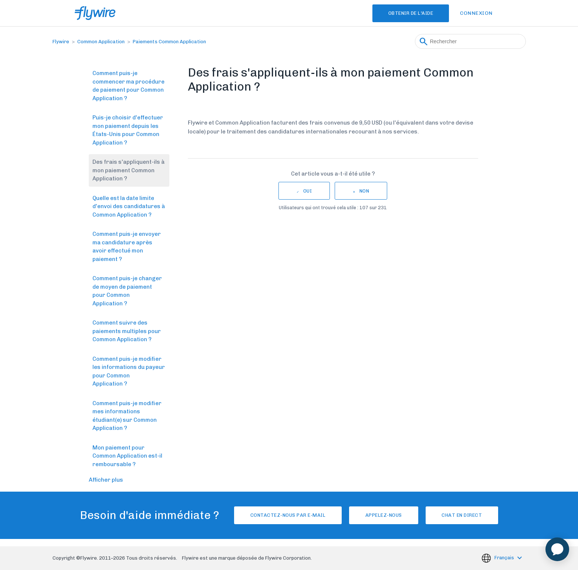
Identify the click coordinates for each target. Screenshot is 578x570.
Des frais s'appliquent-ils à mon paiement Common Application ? (128, 170)
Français (504, 557)
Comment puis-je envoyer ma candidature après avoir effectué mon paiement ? (126, 246)
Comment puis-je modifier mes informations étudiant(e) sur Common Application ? (127, 416)
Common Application (101, 41)
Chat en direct (465, 515)
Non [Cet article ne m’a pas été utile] (364, 191)
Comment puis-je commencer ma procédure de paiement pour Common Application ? (128, 86)
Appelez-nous (383, 515)
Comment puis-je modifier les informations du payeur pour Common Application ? (128, 371)
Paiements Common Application (169, 41)
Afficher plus (106, 479)
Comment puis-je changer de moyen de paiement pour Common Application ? (127, 291)
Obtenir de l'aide (409, 13)
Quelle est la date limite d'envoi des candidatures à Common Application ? (128, 206)
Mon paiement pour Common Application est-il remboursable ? (127, 456)
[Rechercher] (470, 41)
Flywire (61, 41)
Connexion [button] (476, 13)
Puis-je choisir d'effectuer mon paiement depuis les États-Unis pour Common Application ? (127, 130)
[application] (557, 549)
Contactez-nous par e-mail (284, 515)
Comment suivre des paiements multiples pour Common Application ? (126, 331)
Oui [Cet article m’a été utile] (307, 191)
